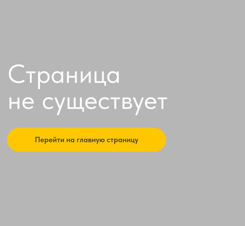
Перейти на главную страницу (86, 139)
